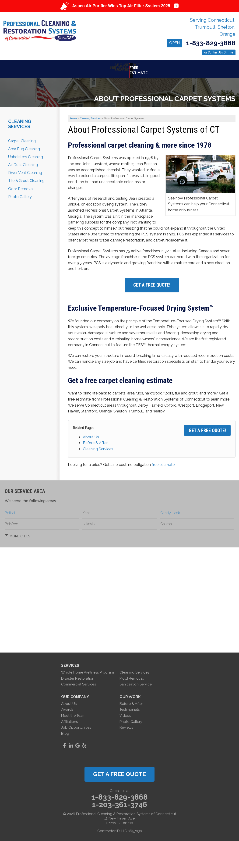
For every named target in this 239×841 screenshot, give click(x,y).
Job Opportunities (76, 725)
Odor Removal (21, 186)
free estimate (163, 461)
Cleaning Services (98, 446)
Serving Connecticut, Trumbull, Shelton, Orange (212, 27)
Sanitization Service (136, 681)
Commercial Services (78, 681)
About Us (91, 434)
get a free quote (119, 771)
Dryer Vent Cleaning (25, 170)
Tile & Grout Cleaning (26, 178)
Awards (67, 707)
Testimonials (130, 707)
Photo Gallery (20, 194)
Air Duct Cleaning (23, 162)
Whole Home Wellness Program (87, 669)
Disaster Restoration (77, 675)
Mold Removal (132, 675)
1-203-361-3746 (119, 801)
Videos (125, 713)
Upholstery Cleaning (25, 154)
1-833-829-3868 (201, 43)
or (218, 52)
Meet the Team (73, 713)
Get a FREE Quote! (207, 427)
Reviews (126, 725)
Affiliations (69, 719)
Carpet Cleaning (22, 138)
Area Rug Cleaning (24, 146)
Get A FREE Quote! (151, 282)
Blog (65, 730)
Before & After (95, 440)
